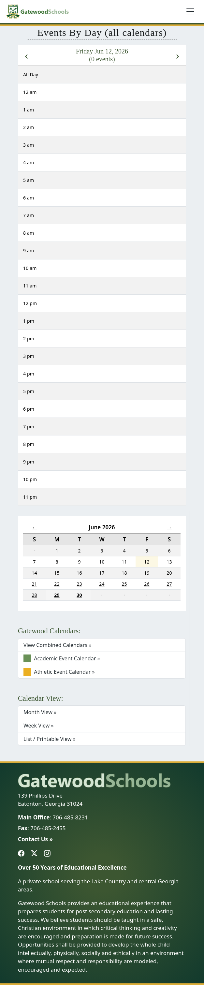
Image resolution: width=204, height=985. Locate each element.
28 (34, 595)
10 (101, 562)
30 (79, 595)
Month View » (39, 712)
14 (34, 573)
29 (56, 595)
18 (124, 573)
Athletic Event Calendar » (59, 672)
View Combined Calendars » (57, 645)
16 (79, 573)
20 (169, 573)
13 (169, 562)
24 (101, 584)
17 (101, 573)
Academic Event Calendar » (61, 658)
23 (79, 584)
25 (124, 584)
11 (124, 562)
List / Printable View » (49, 738)
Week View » (38, 725)
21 (34, 584)
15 (56, 573)
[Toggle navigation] (190, 11)
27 (169, 584)
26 (146, 584)
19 (146, 573)
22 (56, 584)
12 (146, 562)
